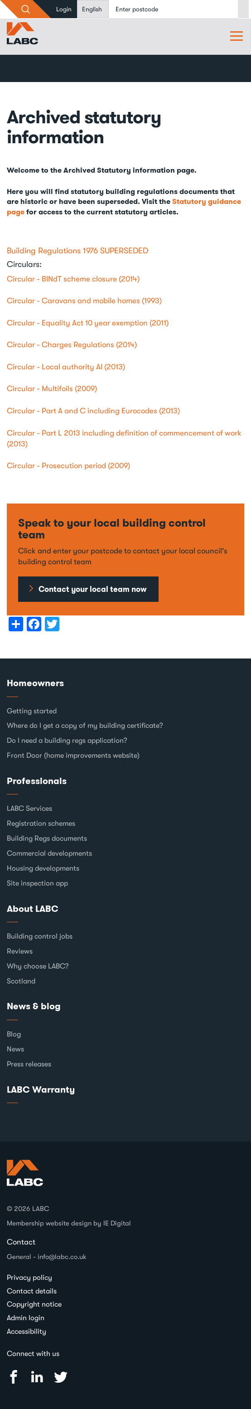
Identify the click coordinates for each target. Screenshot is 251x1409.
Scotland (21, 981)
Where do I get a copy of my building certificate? (85, 725)
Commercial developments (49, 853)
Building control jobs (39, 936)
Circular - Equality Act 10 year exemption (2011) (88, 323)
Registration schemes (41, 823)
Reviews (20, 951)
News (15, 1049)
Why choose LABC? (38, 966)
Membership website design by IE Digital (69, 1223)
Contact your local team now (93, 589)
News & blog (34, 1006)
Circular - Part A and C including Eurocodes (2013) (93, 411)
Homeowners (35, 683)
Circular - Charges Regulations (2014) (72, 344)
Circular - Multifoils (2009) (52, 388)
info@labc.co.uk (62, 1257)
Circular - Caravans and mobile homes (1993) (84, 300)
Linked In (37, 1377)
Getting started (32, 711)
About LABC (32, 908)
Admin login (25, 1318)
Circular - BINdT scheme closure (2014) (73, 279)
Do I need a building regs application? (67, 740)
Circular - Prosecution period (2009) (68, 465)
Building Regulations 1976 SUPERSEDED (77, 250)
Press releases (29, 1064)
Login (64, 9)
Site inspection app (37, 883)
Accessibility (26, 1331)
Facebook (13, 1377)
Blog (14, 1034)
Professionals (37, 781)
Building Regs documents (47, 838)
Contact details (32, 1291)
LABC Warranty (41, 1089)
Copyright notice (34, 1304)
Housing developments (43, 868)
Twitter (61, 1377)
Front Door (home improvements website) (73, 755)
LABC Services (29, 808)
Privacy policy (29, 1277)
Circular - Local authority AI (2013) (66, 367)
